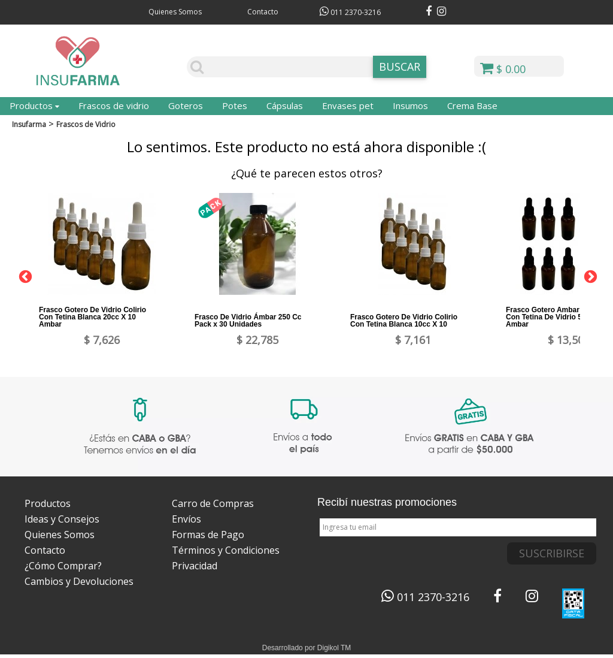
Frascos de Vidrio (86, 124)
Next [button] (589, 276)
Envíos (186, 519)
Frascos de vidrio (113, 105)
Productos (34, 105)
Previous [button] (24, 276)
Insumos (410, 105)
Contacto (262, 12)
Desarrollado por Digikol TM (306, 648)
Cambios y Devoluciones (79, 581)
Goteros (185, 105)
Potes (234, 105)
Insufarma (29, 124)
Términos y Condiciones (226, 550)
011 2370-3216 (350, 12)
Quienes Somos (175, 12)
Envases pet (348, 105)
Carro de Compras (213, 503)
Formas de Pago (208, 534)
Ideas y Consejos (62, 519)
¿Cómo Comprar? (63, 565)
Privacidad (194, 565)
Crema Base (472, 105)
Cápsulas (284, 105)
